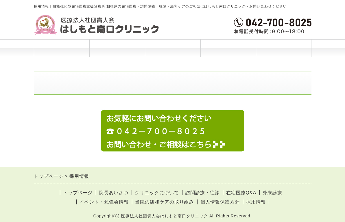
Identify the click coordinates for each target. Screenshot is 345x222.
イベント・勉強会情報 (104, 201)
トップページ (61, 48)
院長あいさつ (117, 48)
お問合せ (284, 48)
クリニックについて (157, 192)
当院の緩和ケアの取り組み (164, 201)
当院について (228, 51)
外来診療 (272, 192)
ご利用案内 (172, 51)
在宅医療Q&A (241, 192)
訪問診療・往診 (202, 192)
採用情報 (256, 201)
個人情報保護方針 (220, 201)
